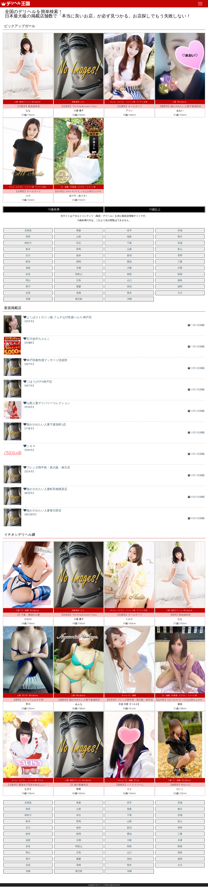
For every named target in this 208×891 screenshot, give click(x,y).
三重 (180, 261)
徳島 (180, 280)
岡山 (28, 280)
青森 (78, 230)
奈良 (28, 274)
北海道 (28, 230)
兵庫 (180, 267)
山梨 (129, 249)
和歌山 (78, 274)
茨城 (180, 243)
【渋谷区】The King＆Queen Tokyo (79, 106)
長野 (180, 255)
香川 (28, 286)
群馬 (78, 249)
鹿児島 (78, 299)
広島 (78, 280)
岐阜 (28, 261)
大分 (180, 292)
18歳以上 (155, 209)
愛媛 (78, 286)
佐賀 (28, 292)
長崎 (78, 292)
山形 (78, 236)
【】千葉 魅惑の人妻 (28, 614)
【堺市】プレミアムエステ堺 (28, 699)
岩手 (129, 230)
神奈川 (28, 243)
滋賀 (28, 267)
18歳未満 (53, 209)
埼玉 (78, 243)
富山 (180, 249)
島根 (180, 274)
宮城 (180, 230)
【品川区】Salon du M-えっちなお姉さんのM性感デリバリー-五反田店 (90, 191)
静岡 (78, 261)
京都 (78, 267)
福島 (129, 236)
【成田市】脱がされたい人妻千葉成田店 (180, 106)
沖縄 (129, 299)
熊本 (129, 292)
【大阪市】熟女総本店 (28, 106)
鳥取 (129, 274)
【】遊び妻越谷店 (78, 784)
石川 (28, 255)
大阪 (129, 267)
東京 (180, 236)
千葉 (129, 243)
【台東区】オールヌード (129, 106)
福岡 (180, 286)
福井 (78, 255)
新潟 (129, 255)
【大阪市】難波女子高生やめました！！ (28, 784)
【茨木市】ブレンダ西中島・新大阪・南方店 (129, 699)
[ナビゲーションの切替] (200, 3)
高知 (129, 286)
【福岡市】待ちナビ (180, 784)
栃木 (28, 249)
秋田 (28, 236)
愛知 (129, 261)
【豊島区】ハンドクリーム (129, 784)
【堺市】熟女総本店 (180, 614)
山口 (129, 280)
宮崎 (28, 299)
